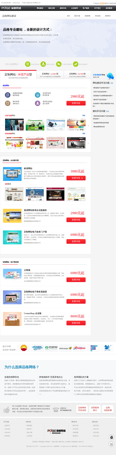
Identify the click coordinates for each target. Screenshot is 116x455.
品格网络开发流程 (82, 409)
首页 (68, 16)
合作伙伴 (7, 432)
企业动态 (7, 429)
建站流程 (96, 425)
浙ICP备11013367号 (32, 446)
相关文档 (96, 436)
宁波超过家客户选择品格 (104, 3)
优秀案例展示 (95, 409)
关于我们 (97, 8)
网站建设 (40, 8)
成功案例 (109, 8)
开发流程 (97, 16)
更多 (83, 115)
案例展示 (108, 16)
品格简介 (7, 425)
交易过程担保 (35, 64)
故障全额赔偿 (83, 64)
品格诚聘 (74, 442)
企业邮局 (74, 8)
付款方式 (96, 429)
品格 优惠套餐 (108, 409)
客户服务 (86, 8)
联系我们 (7, 436)
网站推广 (29, 429)
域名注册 (51, 8)
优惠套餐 (87, 16)
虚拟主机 (63, 8)
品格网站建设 (9, 16)
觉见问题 (96, 432)
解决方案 (77, 16)
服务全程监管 (51, 64)
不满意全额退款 (67, 64)
